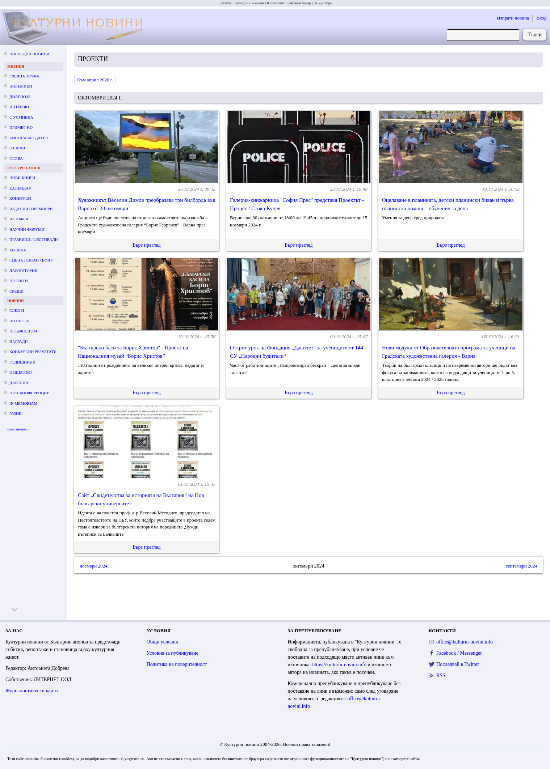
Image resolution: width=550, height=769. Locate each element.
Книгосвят (276, 3)
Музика (17, 250)
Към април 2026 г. (95, 79)
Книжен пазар (299, 3)
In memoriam (23, 403)
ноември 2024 (93, 566)
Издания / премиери (31, 209)
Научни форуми (27, 229)
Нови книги (22, 177)
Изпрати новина (513, 18)
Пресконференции (29, 393)
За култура (323, 3)
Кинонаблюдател (28, 138)
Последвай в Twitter (457, 664)
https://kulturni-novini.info (340, 664)
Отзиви (17, 148)
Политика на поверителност (177, 664)
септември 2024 (521, 566)
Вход (541, 18)
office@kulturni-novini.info (464, 642)
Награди (18, 341)
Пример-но (21, 127)
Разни (15, 413)
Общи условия (162, 642)
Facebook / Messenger (459, 653)
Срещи (16, 291)
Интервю (19, 107)
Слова (16, 158)
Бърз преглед (146, 245)
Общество (20, 372)
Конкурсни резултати (32, 351)
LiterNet (225, 3)
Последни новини (29, 54)
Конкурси (20, 198)
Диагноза (20, 96)
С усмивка (21, 117)
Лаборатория (23, 270)
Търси (535, 34)
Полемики (20, 86)
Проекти (18, 281)
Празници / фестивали (33, 239)
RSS (440, 675)
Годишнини (22, 362)
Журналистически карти (31, 690)
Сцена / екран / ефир (31, 260)
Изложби (18, 219)
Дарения (18, 383)
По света (19, 321)
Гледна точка (24, 76)
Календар (20, 188)
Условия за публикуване (172, 653)
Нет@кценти (23, 331)
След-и (16, 310)
